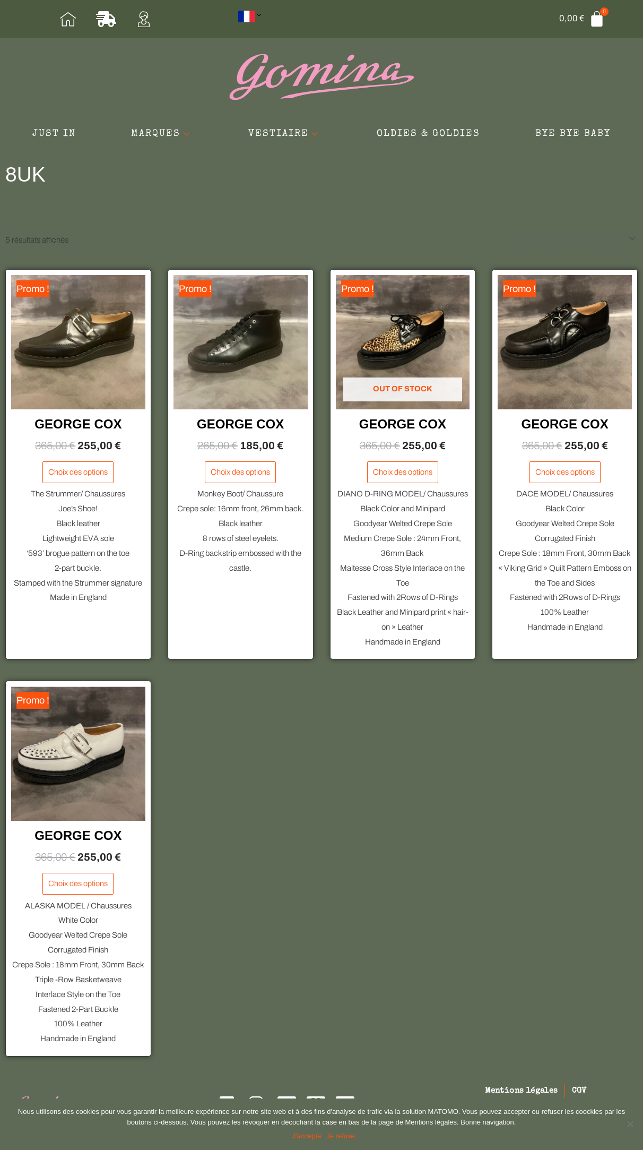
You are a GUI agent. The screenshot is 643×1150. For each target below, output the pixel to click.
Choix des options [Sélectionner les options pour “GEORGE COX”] (78, 475)
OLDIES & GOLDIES (506, 126)
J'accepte (307, 1136)
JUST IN (106, 126)
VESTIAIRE (354, 126)
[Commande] (571, 242)
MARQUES (223, 126)
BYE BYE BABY (321, 147)
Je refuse (341, 1136)
